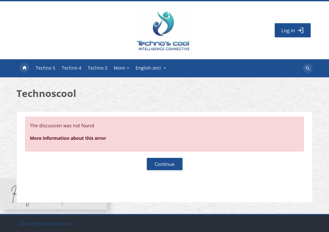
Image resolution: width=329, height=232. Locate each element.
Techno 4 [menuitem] (71, 68)
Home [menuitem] (24, 68)
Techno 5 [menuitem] (45, 68)
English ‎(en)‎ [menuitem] (148, 68)
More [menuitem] (119, 68)
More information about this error (68, 138)
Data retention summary (46, 223)
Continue (164, 164)
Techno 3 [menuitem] (97, 68)
